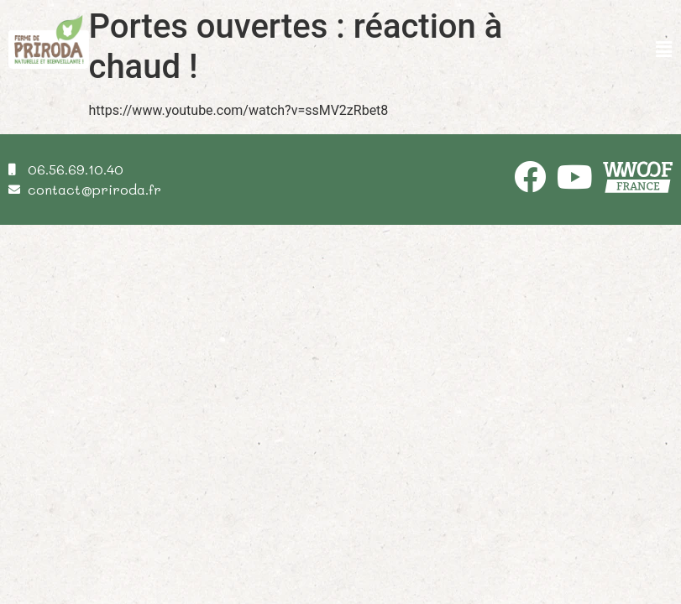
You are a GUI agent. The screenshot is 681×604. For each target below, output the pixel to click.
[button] (664, 50)
